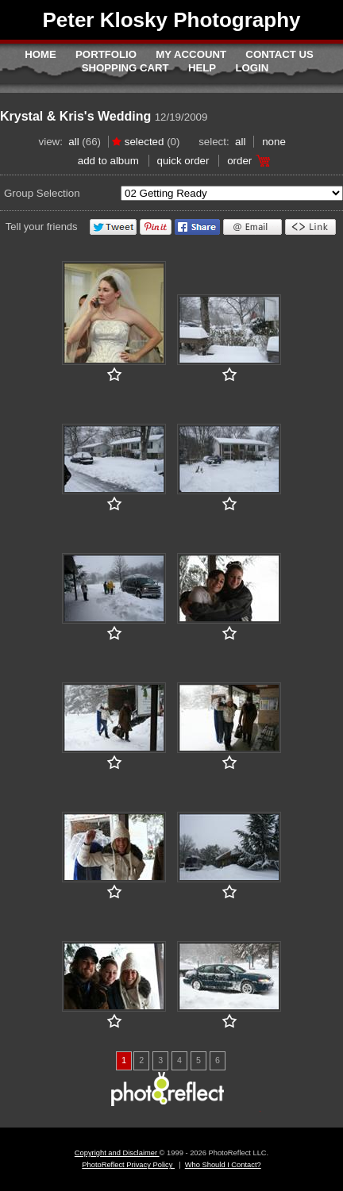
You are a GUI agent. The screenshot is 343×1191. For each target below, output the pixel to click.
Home (40, 54)
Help (202, 68)
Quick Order (183, 161)
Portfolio (106, 54)
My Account (191, 54)
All (73, 142)
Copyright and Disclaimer (117, 1153)
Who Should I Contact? (223, 1165)
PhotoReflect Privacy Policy (128, 1165)
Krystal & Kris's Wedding (75, 116)
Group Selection (42, 193)
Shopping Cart (125, 68)
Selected (144, 142)
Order (239, 161)
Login (252, 68)
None (274, 142)
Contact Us (279, 54)
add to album (108, 161)
